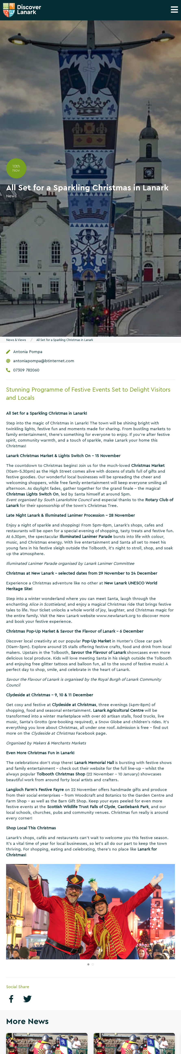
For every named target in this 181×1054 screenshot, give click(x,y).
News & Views (16, 340)
